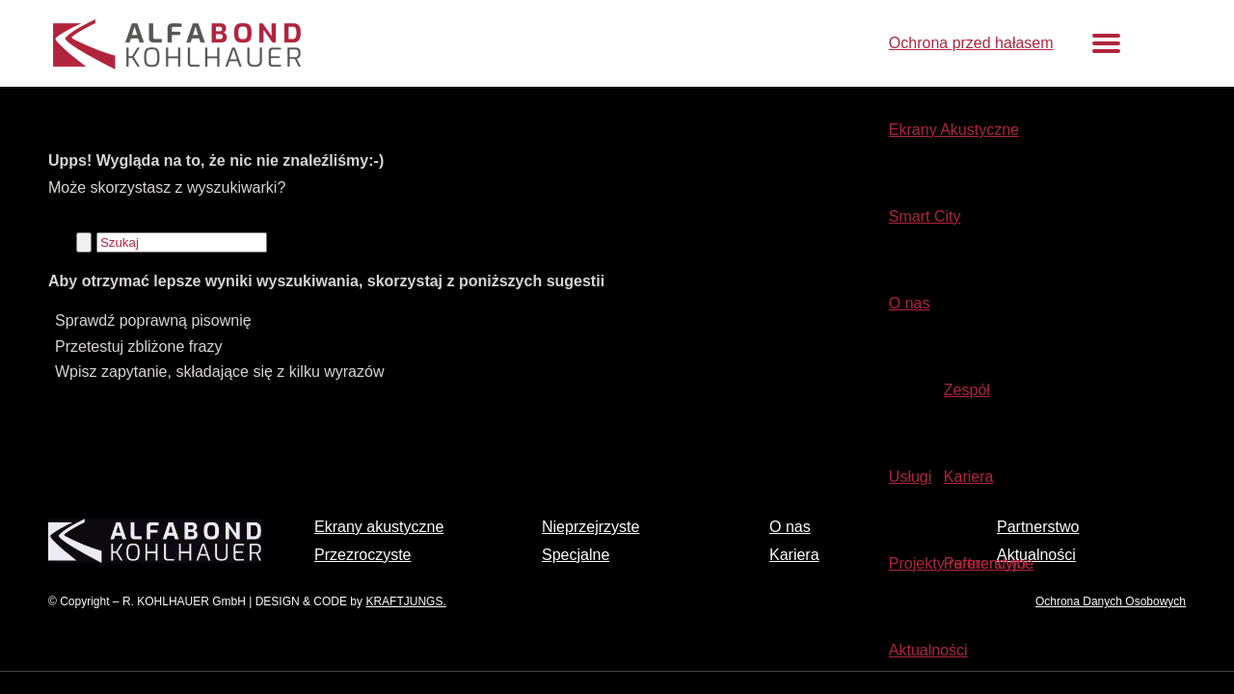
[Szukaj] (181, 242)
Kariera (794, 555)
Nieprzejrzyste (590, 527)
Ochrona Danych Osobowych (1110, 601)
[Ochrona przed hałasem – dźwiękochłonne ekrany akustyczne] (320, 59)
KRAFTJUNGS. (405, 601)
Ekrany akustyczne (378, 527)
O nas (790, 527)
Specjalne (575, 555)
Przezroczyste (362, 555)
